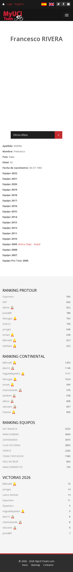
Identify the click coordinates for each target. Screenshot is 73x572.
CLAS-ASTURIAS (11, 445)
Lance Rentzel (10, 494)
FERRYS (7, 450)
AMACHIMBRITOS (13, 467)
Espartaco (8, 505)
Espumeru (8, 296)
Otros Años (20, 135)
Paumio (7, 412)
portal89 (7, 313)
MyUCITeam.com (44, 561)
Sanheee (7, 345)
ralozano (7, 406)
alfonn (6, 307)
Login (9, 4)
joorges (7, 329)
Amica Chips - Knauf (29, 244)
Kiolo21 (7, 323)
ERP (5, 302)
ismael (6, 334)
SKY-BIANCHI (10, 428)
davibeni (7, 395)
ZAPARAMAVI (10, 439)
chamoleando (10, 390)
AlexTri (6, 368)
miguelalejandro (11, 373)
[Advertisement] (36, 87)
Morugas (7, 318)
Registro (19, 4)
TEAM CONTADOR (13, 456)
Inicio (25, 565)
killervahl (7, 340)
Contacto (48, 565)
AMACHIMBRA (11, 434)
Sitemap (35, 565)
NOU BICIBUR (10, 461)
